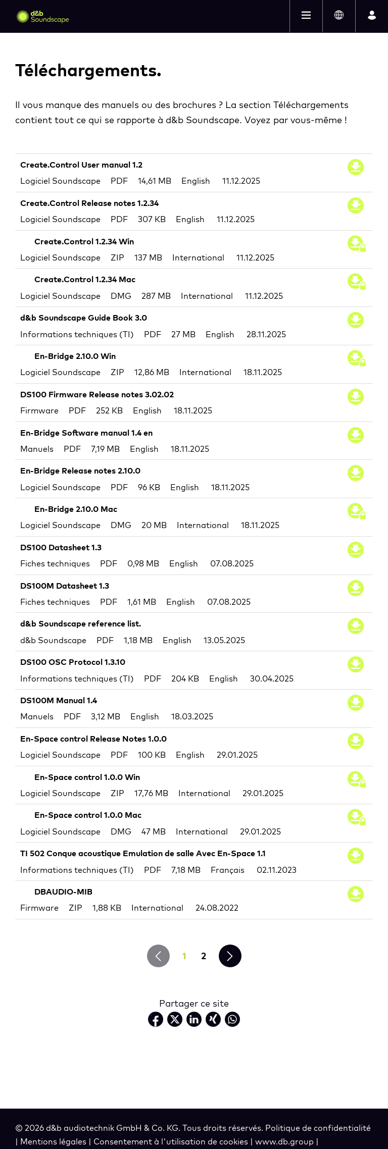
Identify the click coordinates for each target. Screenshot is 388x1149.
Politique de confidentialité (318, 1128)
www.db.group (285, 1141)
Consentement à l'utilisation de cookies (171, 1141)
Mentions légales (54, 1141)
